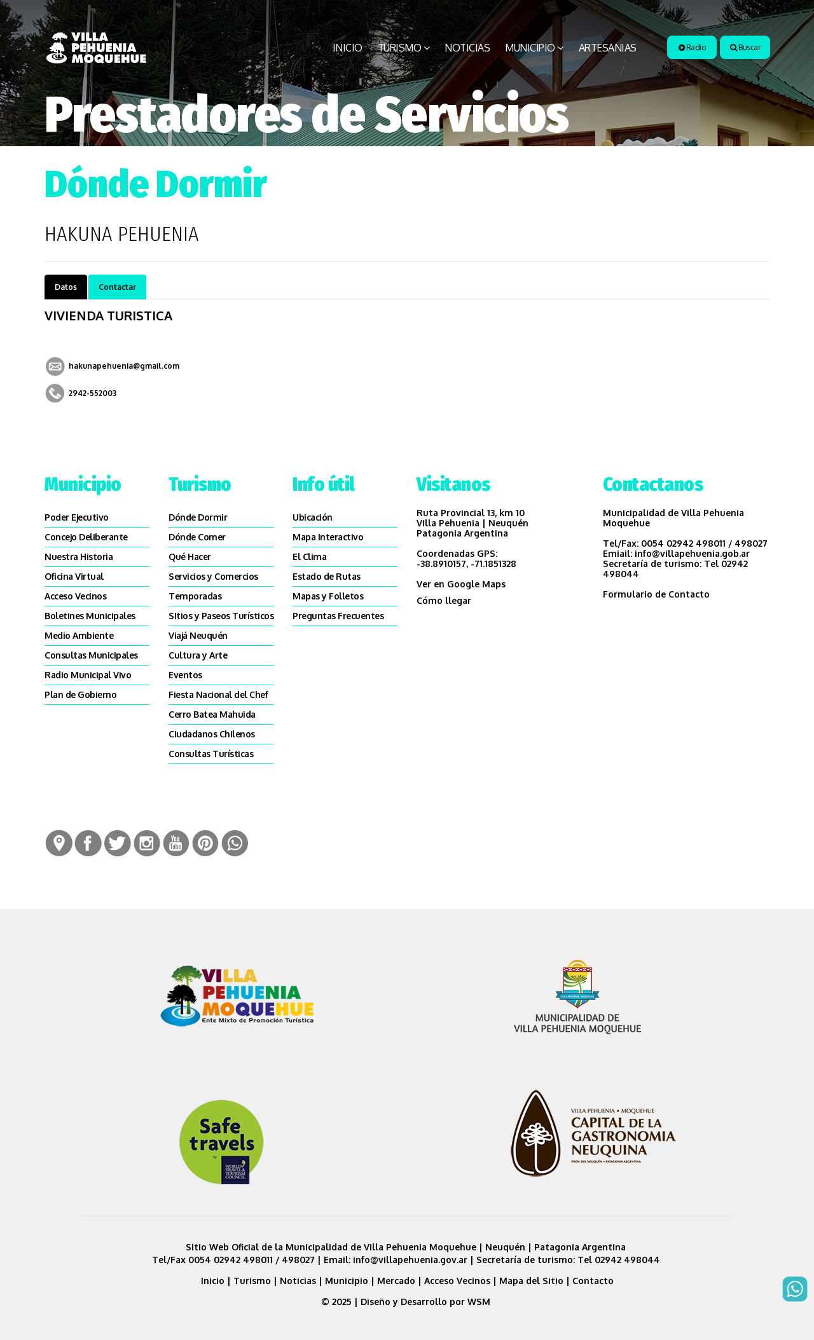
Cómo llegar (444, 600)
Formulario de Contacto (656, 594)
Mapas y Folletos (328, 596)
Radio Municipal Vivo (88, 674)
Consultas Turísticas (211, 753)
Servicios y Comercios (213, 576)
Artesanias (608, 47)
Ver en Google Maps (461, 583)
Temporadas (195, 596)
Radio (692, 47)
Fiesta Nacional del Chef (218, 694)
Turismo (400, 47)
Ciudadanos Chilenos (212, 733)
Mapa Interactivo (328, 536)
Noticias (467, 47)
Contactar (117, 287)
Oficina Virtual (74, 576)
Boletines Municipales (90, 615)
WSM (480, 1301)
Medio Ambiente (79, 635)
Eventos (185, 674)
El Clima (309, 556)
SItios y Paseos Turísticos (221, 615)
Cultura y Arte (198, 655)
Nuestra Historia (79, 556)
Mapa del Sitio (531, 1280)
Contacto (593, 1280)
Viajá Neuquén (198, 635)
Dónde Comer (197, 536)
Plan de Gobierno (80, 694)
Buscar (745, 47)
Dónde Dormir (198, 517)
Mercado (396, 1280)
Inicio (347, 47)
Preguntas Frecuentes (338, 615)
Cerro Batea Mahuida (212, 714)
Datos (66, 287)
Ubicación (313, 517)
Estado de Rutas (327, 576)
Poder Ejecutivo (77, 517)
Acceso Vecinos (75, 596)
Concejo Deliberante (86, 536)
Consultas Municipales (91, 655)
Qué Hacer (190, 556)
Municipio (530, 47)
